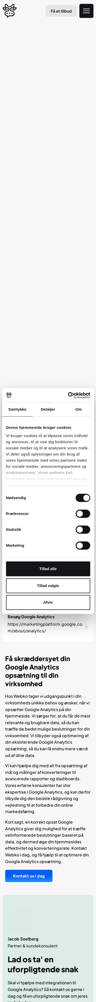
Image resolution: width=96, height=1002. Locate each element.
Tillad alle (48, 568)
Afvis (48, 602)
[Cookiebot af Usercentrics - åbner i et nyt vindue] (68, 395)
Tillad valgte (48, 585)
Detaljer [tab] (48, 409)
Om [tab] (79, 409)
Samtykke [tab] (17, 409)
